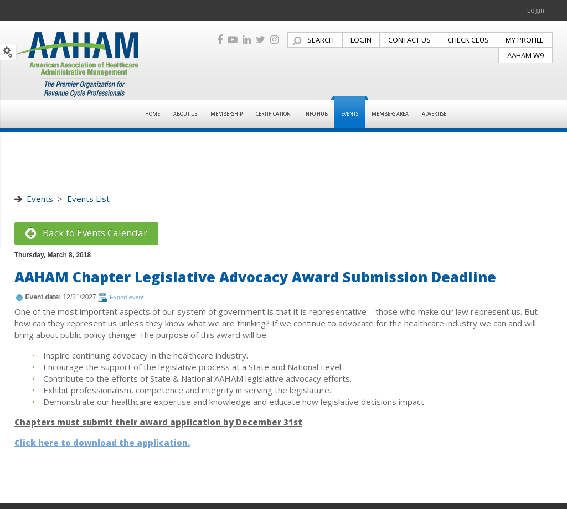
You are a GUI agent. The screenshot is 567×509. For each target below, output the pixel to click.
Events (40, 198)
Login (535, 10)
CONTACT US (409, 40)
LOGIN (361, 40)
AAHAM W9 (525, 55)
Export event (127, 297)
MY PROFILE (525, 40)
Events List (88, 198)
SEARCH (320, 40)
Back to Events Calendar (86, 232)
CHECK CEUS (468, 40)
